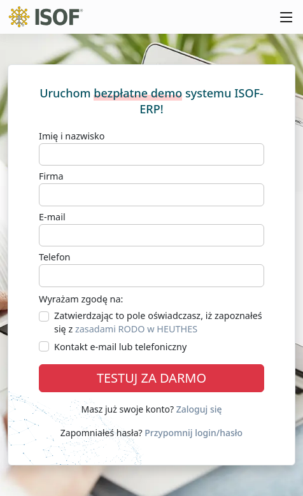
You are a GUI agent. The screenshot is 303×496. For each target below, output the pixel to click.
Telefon (55, 257)
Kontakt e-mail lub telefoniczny (120, 347)
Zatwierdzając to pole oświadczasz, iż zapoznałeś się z (158, 322)
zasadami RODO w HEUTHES (136, 329)
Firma (51, 176)
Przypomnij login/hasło (193, 433)
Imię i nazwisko (71, 136)
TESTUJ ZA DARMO (151, 377)
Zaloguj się (199, 409)
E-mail (52, 217)
